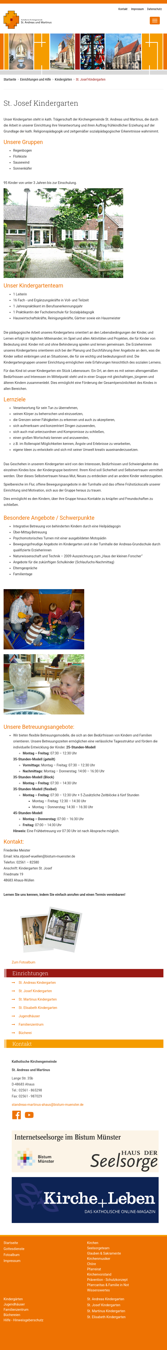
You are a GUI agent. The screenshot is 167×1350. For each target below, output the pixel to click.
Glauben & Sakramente (104, 1253)
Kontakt (123, 9)
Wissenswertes (98, 1290)
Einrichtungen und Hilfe (35, 79)
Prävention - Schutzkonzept (107, 1280)
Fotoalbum (12, 1255)
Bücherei (25, 1033)
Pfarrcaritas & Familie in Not (108, 1285)
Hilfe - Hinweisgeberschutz (23, 1320)
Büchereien (12, 1315)
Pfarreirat (94, 1269)
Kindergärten (63, 79)
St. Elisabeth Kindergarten (38, 1008)
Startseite (10, 79)
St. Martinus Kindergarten (38, 999)
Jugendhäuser (29, 1016)
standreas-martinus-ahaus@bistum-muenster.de (48, 1105)
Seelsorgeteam (98, 1248)
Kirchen (92, 1243)
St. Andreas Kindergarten (37, 983)
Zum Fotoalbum (23, 962)
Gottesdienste (14, 1249)
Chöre (91, 1264)
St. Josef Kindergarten (35, 991)
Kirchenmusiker (98, 1259)
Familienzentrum (31, 1024)
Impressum (137, 9)
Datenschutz (154, 9)
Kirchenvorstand (99, 1274)
